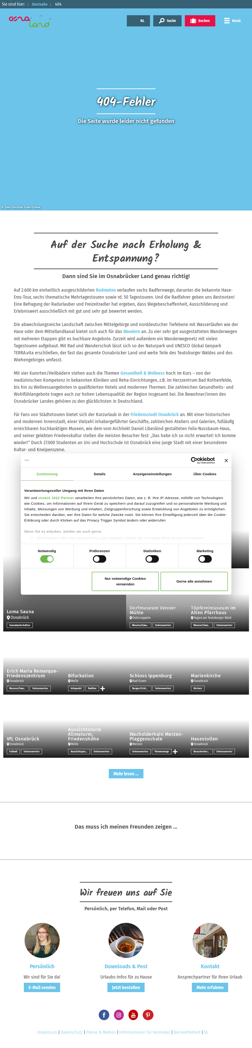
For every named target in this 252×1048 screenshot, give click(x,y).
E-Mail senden (42, 987)
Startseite (41, 4)
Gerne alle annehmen (194, 581)
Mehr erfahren (210, 987)
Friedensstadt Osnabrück (155, 414)
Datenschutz (72, 1032)
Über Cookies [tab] (205, 474)
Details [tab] (100, 474)
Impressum (47, 1032)
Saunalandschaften (20, 625)
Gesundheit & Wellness (143, 373)
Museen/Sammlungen (141, 625)
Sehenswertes (163, 625)
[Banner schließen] (226, 460)
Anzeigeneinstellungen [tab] (152, 474)
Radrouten (106, 290)
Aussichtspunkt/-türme (80, 751)
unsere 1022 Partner (56, 498)
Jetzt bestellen (126, 987)
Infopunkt (76, 688)
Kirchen (198, 688)
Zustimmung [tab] (47, 474)
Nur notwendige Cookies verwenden (125, 581)
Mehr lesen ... (126, 773)
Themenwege (162, 751)
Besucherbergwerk (203, 751)
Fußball (13, 751)
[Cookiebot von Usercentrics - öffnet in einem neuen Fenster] (194, 460)
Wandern (131, 331)
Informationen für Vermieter (144, 1032)
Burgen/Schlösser (141, 688)
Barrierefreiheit (187, 1032)
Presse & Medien (101, 1032)
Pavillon (92, 688)
